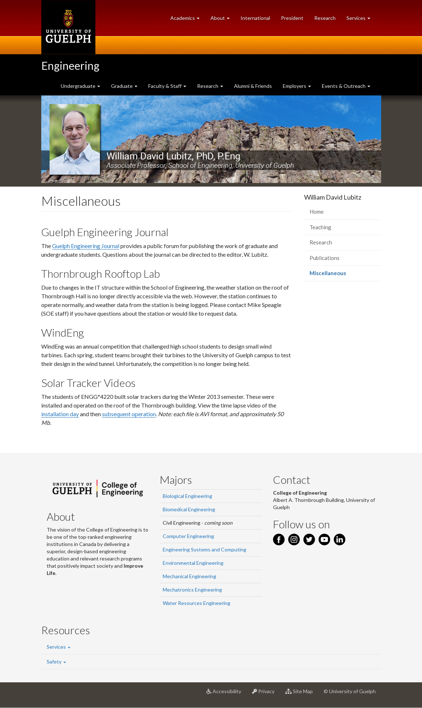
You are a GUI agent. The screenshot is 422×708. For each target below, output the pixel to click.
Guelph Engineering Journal (85, 245)
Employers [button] (297, 86)
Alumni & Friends (253, 86)
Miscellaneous (338, 275)
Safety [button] (56, 661)
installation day (60, 413)
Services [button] (361, 19)
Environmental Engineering (193, 563)
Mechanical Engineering (189, 576)
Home (317, 211)
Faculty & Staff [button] (167, 86)
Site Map (301, 693)
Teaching (320, 227)
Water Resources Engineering (196, 603)
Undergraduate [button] (80, 86)
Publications (325, 258)
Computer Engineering (188, 536)
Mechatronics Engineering (192, 590)
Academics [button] (187, 19)
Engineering (70, 65)
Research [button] (210, 86)
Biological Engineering (187, 496)
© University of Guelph (350, 691)
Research (327, 19)
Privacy (266, 693)
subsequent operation (129, 413)
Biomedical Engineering (189, 509)
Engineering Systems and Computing (204, 549)
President (292, 18)
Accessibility (226, 693)
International (255, 18)
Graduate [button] (124, 86)
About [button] (222, 19)
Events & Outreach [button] (346, 86)
